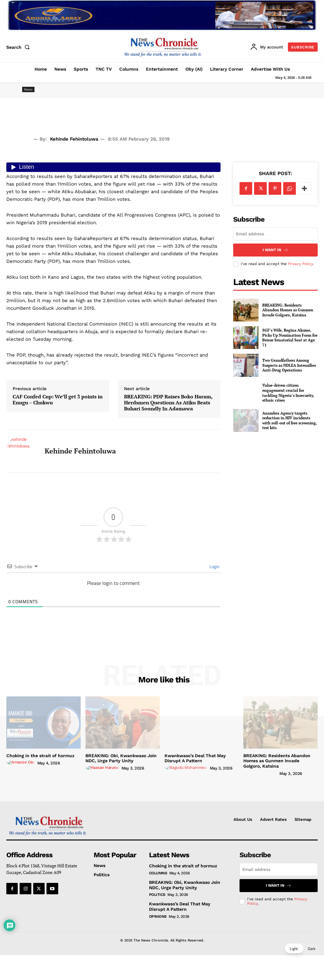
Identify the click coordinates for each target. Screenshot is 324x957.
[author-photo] (21, 762)
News (28, 89)
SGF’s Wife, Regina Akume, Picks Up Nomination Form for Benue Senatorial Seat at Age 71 (289, 337)
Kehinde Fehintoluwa (74, 139)
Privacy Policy (300, 264)
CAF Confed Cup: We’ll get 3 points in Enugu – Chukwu (58, 400)
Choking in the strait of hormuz (40, 755)
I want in (275, 250)
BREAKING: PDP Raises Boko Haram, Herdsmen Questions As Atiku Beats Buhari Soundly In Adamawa (168, 403)
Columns (158, 873)
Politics (157, 894)
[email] (275, 233)
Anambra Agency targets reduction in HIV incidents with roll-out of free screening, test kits (289, 420)
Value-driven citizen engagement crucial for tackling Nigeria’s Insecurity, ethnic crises (288, 392)
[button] (19, 47)
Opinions (158, 916)
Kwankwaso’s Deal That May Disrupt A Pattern (195, 758)
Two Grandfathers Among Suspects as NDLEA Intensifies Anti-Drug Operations (289, 365)
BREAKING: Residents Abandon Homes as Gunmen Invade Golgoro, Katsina (287, 310)
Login (214, 566)
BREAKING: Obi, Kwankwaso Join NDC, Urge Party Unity (121, 758)
